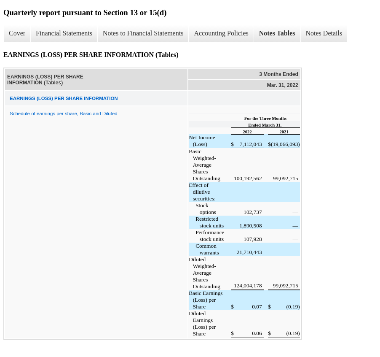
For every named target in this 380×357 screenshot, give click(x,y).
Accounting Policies (221, 33)
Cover (17, 33)
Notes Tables (277, 33)
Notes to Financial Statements (143, 33)
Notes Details (324, 33)
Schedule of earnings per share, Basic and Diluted (64, 113)
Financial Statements (64, 33)
